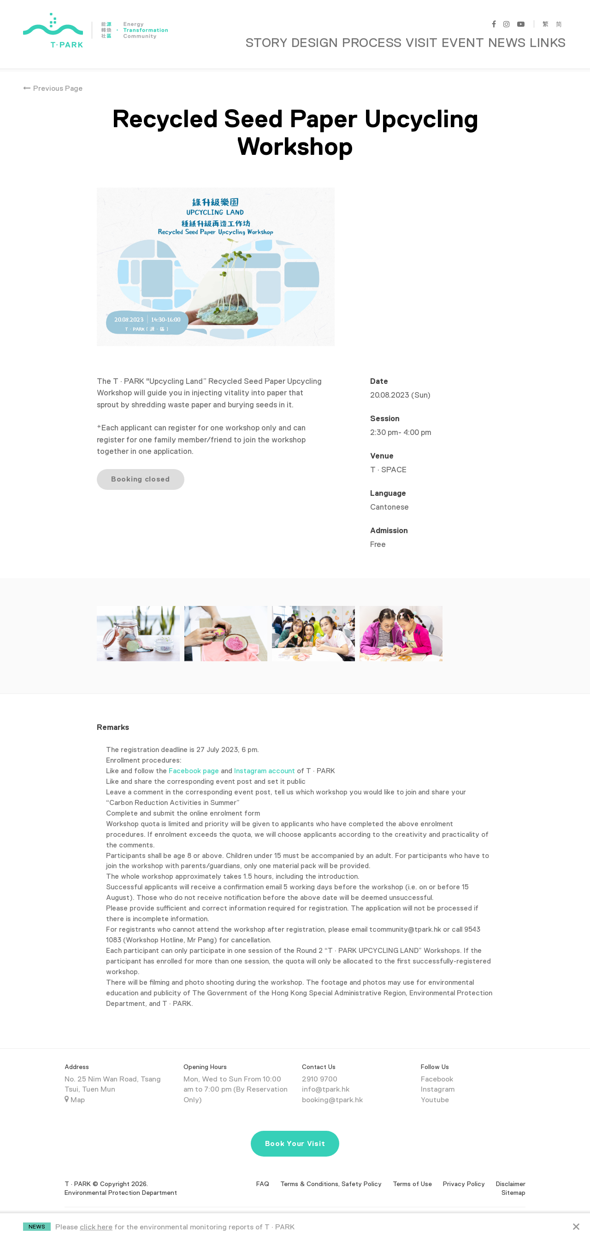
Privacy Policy (464, 1172)
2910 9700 (319, 1068)
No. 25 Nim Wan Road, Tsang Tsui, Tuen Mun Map (113, 1078)
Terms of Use (412, 1172)
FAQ (262, 1172)
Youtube (435, 1089)
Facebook (437, 1068)
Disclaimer (510, 1172)
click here (96, 1227)
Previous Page (53, 77)
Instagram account (265, 760)
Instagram (437, 1079)
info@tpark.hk (325, 1079)
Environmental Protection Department (121, 1182)
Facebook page (194, 760)
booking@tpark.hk (332, 1089)
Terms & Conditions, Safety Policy (331, 1172)
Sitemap (513, 1182)
